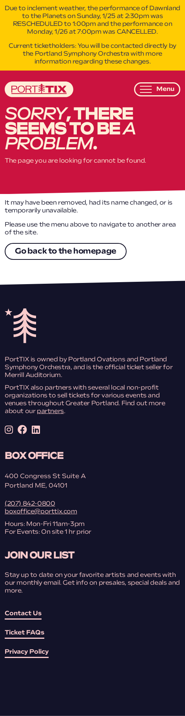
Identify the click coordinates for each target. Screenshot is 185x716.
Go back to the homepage (65, 252)
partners (50, 411)
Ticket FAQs (24, 633)
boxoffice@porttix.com (41, 512)
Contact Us (23, 614)
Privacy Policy (27, 652)
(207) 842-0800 (30, 504)
